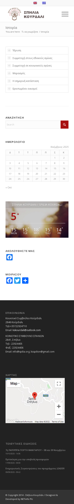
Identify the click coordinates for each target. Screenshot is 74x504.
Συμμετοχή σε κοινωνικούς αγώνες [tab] (30, 65)
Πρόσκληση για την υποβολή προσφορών (27, 459)
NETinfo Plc (27, 498)
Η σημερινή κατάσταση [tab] (23, 81)
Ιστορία (11, 27)
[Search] (37, 125)
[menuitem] (63, 14)
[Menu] (63, 14)
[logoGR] (31, 14)
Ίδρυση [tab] (14, 50)
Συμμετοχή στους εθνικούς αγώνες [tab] (30, 58)
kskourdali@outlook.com (27, 330)
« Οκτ (9, 187)
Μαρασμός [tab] (16, 73)
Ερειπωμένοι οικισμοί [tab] (22, 88)
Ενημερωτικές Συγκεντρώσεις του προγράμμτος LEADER (35, 468)
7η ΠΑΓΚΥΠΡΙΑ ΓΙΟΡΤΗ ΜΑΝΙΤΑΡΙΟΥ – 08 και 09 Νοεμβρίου (36, 450)
